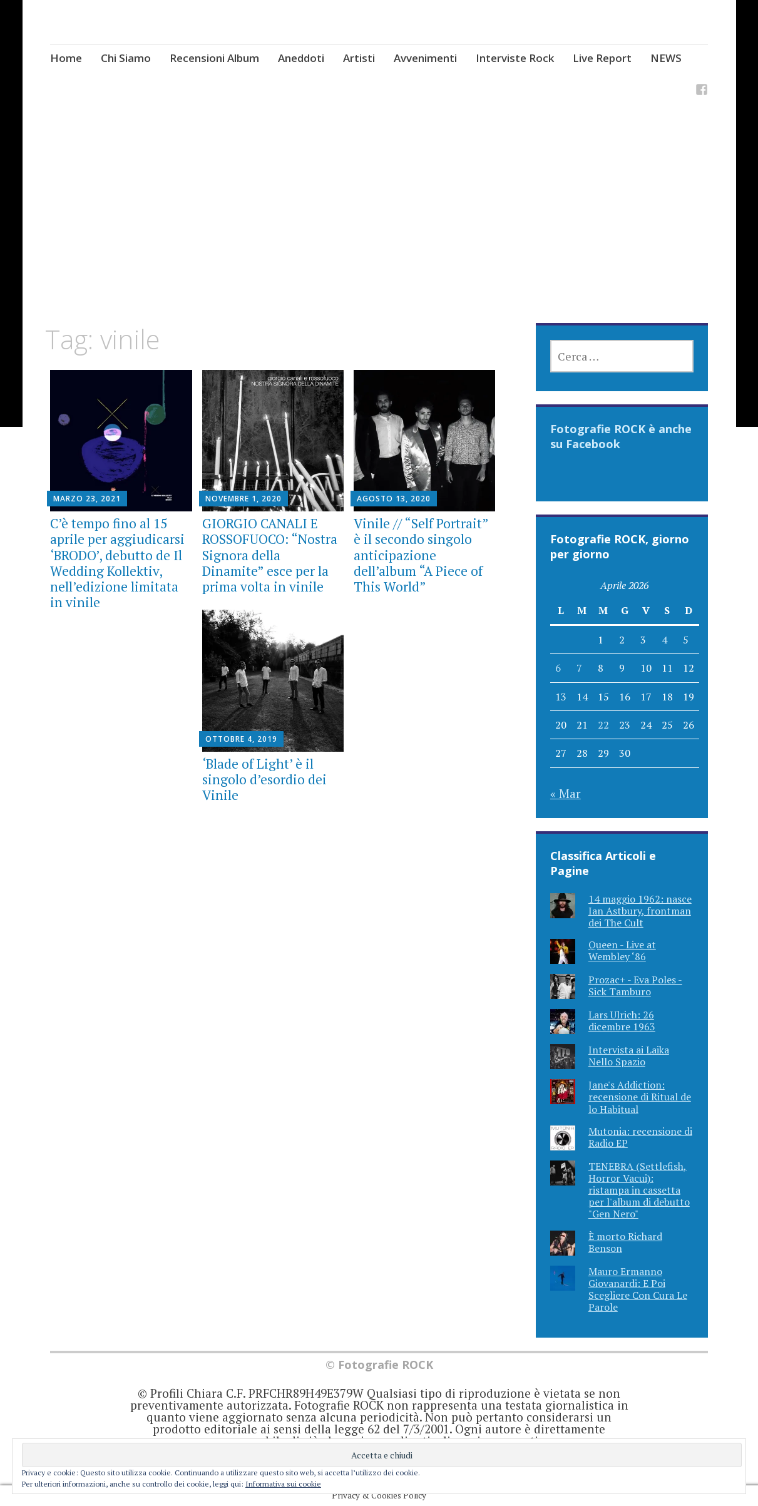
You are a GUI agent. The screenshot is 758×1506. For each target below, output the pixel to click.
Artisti (359, 58)
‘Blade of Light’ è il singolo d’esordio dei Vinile (264, 779)
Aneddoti (301, 58)
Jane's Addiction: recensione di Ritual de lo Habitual (639, 1096)
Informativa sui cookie (283, 1483)
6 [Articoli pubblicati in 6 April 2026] (558, 668)
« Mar (565, 793)
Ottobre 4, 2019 (241, 739)
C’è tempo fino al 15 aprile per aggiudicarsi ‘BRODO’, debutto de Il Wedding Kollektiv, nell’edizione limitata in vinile (117, 563)
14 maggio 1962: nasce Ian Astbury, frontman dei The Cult (640, 911)
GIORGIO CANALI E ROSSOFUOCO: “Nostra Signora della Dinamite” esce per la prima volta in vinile (269, 555)
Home (66, 58)
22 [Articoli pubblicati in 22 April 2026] (603, 725)
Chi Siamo (126, 58)
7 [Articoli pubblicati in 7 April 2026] (579, 668)
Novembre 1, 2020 (243, 498)
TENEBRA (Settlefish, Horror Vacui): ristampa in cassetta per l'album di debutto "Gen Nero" (639, 1190)
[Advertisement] (379, 231)
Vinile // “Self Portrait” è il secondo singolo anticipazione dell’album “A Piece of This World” (421, 555)
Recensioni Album (214, 58)
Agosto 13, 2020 (394, 498)
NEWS (666, 58)
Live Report (602, 58)
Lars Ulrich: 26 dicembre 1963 (621, 1020)
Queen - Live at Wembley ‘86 (622, 950)
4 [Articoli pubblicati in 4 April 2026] (664, 640)
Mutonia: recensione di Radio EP (640, 1137)
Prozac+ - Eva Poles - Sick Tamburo (635, 985)
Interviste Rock (515, 58)
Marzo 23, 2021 (87, 498)
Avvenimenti (425, 58)
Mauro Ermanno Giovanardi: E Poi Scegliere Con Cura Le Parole (637, 1289)
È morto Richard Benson (625, 1242)
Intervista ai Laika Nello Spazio (628, 1055)
